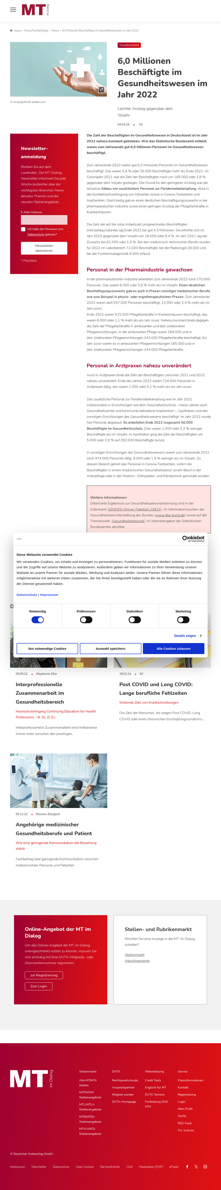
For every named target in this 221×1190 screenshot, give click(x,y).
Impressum (49, 594)
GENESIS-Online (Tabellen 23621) (135, 509)
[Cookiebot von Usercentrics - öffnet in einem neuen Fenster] (185, 539)
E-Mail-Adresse (31, 212)
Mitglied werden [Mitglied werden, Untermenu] (123, 1095)
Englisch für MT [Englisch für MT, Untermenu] (155, 1087)
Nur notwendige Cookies (47, 648)
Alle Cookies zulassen (174, 648)
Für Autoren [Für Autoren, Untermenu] (186, 1130)
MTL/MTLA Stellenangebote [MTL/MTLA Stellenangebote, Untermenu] (90, 1107)
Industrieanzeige (137, 960)
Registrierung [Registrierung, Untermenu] (187, 1095)
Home (15, 31)
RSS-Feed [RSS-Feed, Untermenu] (184, 1123)
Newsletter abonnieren (44, 248)
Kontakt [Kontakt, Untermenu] (183, 1087)
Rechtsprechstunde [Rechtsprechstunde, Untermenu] (125, 1080)
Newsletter (39, 1167)
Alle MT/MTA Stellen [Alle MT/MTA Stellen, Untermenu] (88, 1082)
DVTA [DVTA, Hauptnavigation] (116, 1071)
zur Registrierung (43, 975)
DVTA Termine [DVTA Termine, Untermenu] (154, 1095)
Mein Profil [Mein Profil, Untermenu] (185, 1109)
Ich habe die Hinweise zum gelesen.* (45, 231)
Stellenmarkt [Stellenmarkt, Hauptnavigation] (87, 1071)
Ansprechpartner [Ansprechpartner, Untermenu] (123, 1087)
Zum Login (38, 986)
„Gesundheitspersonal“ (128, 521)
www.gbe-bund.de (170, 515)
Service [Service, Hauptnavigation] (182, 1071)
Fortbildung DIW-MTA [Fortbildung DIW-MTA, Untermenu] (157, 1104)
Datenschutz (27, 594)
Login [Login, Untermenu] (181, 1102)
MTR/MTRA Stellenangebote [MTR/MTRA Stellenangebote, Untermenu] (90, 1119)
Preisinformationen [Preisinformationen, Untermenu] (190, 1080)
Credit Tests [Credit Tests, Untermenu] (153, 1080)
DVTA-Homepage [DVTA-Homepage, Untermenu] (124, 1102)
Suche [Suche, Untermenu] (182, 1116)
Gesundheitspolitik (129, 45)
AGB (129, 1167)
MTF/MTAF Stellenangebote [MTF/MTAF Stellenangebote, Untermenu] (90, 1094)
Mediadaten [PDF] (151, 1167)
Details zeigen (185, 635)
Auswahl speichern (110, 648)
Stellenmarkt (134, 954)
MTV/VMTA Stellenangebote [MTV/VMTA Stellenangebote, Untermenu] (90, 1131)
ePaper (174, 1167)
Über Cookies (85, 1167)
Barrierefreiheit (110, 1167)
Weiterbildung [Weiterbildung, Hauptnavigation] (154, 1071)
